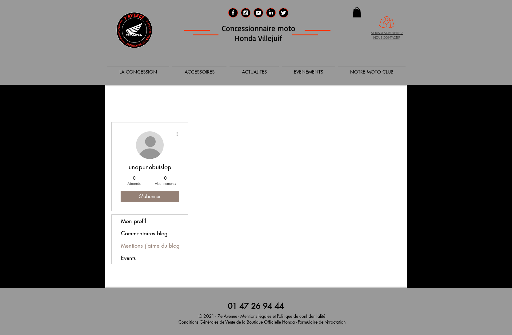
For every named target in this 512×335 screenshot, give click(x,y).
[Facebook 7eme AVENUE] (233, 13)
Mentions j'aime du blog (150, 245)
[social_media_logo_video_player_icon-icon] (258, 13)
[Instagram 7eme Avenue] (245, 13)
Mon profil (133, 221)
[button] (357, 12)
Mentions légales (255, 316)
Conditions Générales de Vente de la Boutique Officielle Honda (236, 322)
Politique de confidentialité (301, 316)
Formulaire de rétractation (321, 322)
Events (128, 257)
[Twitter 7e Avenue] (283, 13)
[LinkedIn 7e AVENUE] (271, 13)
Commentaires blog (144, 233)
